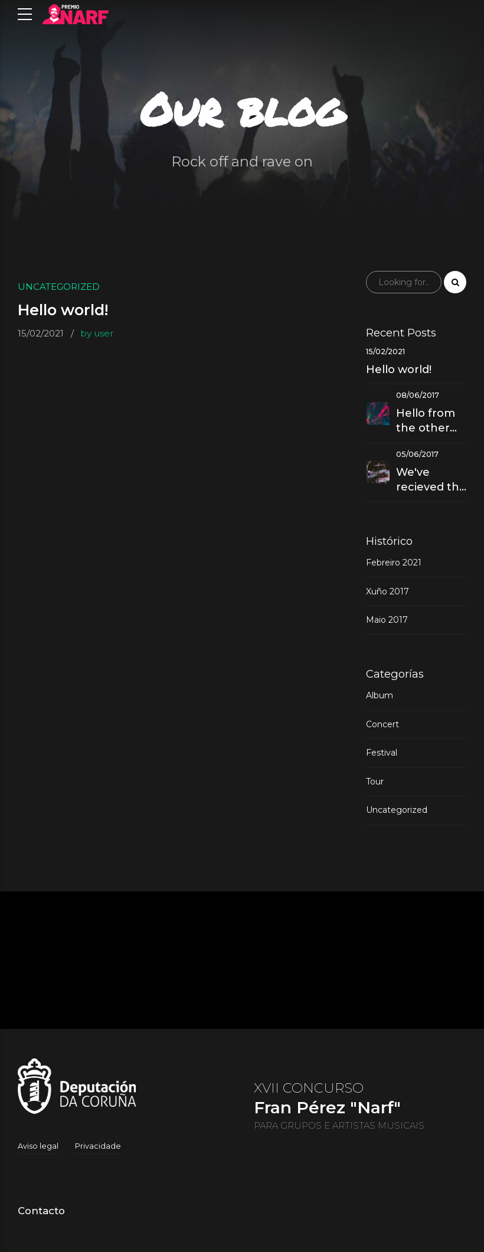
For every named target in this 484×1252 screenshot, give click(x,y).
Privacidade (98, 1146)
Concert (382, 724)
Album (379, 695)
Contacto (41, 1211)
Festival (381, 752)
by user (97, 333)
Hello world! (63, 310)
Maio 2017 (387, 619)
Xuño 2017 (387, 591)
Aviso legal (38, 1146)
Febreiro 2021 (393, 562)
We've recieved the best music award (431, 480)
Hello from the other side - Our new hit (425, 421)
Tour (375, 781)
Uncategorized (59, 286)
